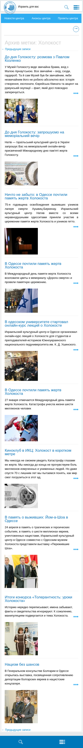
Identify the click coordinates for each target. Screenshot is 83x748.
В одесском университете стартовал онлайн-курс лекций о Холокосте (36, 324)
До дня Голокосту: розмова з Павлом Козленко (37, 59)
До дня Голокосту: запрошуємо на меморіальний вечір (34, 134)
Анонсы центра (41, 18)
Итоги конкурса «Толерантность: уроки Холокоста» (38, 599)
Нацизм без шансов (22, 664)
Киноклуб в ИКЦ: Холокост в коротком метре (38, 452)
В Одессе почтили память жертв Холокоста (33, 265)
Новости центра (14, 18)
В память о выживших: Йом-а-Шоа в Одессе (36, 519)
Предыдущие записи (16, 49)
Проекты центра (68, 18)
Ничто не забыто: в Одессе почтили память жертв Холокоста (36, 196)
